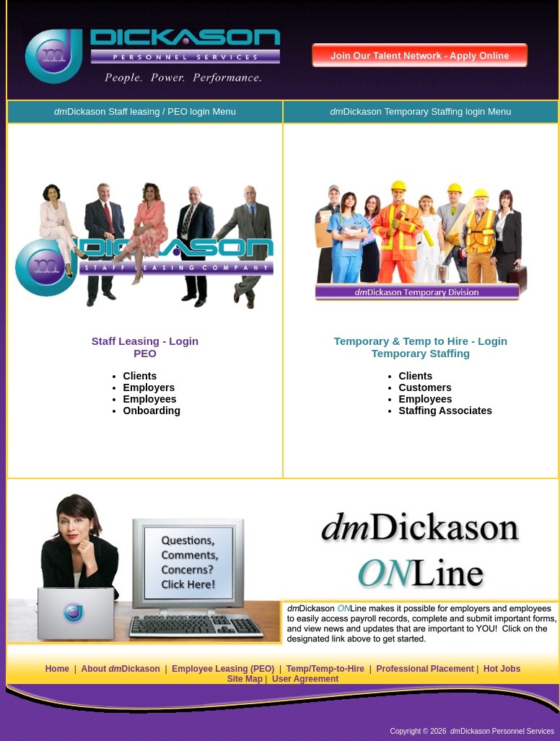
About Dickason (120, 669)
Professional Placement (424, 669)
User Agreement (305, 679)
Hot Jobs (502, 669)
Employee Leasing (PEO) (223, 669)
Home (57, 669)
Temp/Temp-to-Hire (325, 669)
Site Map (245, 679)
